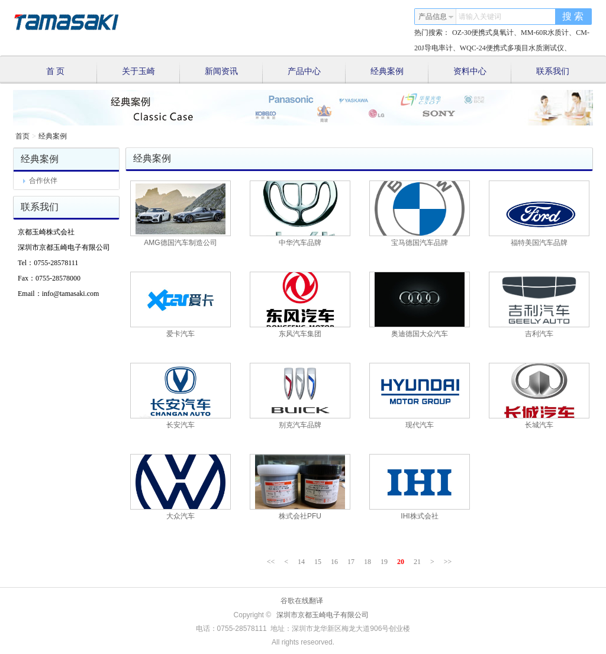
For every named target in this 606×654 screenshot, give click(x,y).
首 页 (71, 73)
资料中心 (482, 73)
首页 (22, 136)
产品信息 (436, 16)
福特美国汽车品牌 (539, 243)
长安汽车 (180, 425)
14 (301, 562)
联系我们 (552, 71)
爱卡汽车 (180, 334)
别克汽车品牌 (300, 425)
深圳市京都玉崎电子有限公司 (322, 615)
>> (448, 562)
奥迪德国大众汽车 (419, 334)
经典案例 (399, 73)
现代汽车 (419, 425)
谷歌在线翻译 (302, 601)
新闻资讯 (234, 73)
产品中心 (317, 73)
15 (317, 562)
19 (384, 562)
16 (334, 562)
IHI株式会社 (419, 516)
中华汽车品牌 (300, 243)
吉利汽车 (539, 334)
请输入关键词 (480, 16)
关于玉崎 (151, 73)
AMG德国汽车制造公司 (180, 243)
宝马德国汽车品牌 (419, 243)
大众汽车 (180, 516)
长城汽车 (539, 425)
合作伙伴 (40, 180)
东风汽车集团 (300, 334)
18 (367, 562)
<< (271, 562)
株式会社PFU (300, 516)
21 (417, 562)
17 (350, 562)
